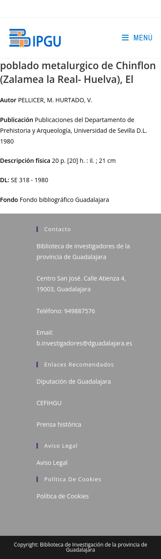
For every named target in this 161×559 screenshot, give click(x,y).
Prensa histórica (59, 424)
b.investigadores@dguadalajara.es (84, 343)
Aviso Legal (51, 462)
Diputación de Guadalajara (73, 381)
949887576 (79, 311)
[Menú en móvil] (137, 37)
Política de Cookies (62, 496)
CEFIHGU (48, 403)
